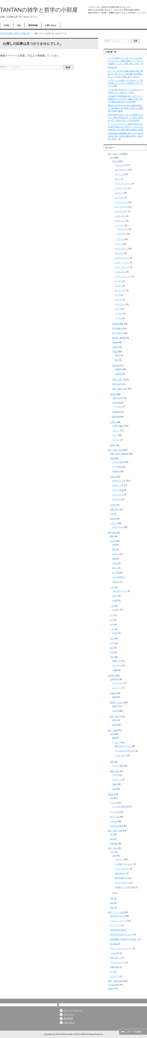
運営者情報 (33, 25)
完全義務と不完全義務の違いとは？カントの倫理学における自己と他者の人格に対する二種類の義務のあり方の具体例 (125, 99)
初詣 (114, 549)
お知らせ (111, 988)
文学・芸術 (112, 848)
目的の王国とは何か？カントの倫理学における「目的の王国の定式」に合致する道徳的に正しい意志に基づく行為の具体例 (125, 117)
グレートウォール (117, 962)
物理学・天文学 (116, 702)
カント (117, 309)
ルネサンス (117, 499)
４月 (112, 615)
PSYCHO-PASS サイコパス (121, 935)
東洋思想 (116, 366)
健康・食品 (114, 771)
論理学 (113, 445)
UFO (117, 360)
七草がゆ (116, 582)
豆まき (115, 596)
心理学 (113, 422)
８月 (112, 638)
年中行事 (111, 533)
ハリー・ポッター (122, 869)
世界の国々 (114, 509)
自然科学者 (114, 679)
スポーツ (113, 523)
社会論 (115, 347)
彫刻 (112, 908)
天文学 (115, 711)
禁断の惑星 (114, 967)
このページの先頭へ (133, 1032)
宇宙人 (117, 355)
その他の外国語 (116, 826)
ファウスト (119, 859)
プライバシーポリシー (73, 1010)
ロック (117, 295)
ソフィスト (119, 225)
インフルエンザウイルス (125, 751)
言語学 (113, 519)
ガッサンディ (120, 290)
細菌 (114, 738)
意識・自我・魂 (118, 379)
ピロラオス (119, 197)
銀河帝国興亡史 (121, 878)
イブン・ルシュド (122, 267)
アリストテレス (121, 249)
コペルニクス (117, 683)
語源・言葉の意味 (115, 981)
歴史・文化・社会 (115, 450)
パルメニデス (120, 165)
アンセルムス (120, 272)
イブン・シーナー (122, 262)
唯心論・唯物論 (118, 338)
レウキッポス (120, 216)
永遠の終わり (120, 873)
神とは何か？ (117, 333)
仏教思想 (118, 374)
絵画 (112, 903)
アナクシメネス (121, 188)
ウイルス (116, 742)
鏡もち (115, 568)
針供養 (115, 600)
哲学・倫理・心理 (115, 154)
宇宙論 (115, 352)
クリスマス (117, 665)
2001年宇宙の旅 (116, 930)
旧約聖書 (116, 412)
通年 (112, 536)
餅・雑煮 (116, 573)
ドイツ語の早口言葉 (120, 806)
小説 (114, 856)
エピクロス (119, 253)
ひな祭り (116, 610)
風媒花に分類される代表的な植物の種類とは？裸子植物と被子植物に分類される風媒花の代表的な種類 (125, 108)
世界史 (113, 477)
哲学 (112, 158)
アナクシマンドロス (123, 184)
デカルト (118, 286)
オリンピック (117, 527)
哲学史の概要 (117, 324)
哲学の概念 (117, 328)
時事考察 (113, 844)
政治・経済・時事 (115, 831)
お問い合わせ (50, 25)
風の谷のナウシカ (117, 916)
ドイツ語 (113, 803)
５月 (112, 620)
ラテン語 (113, 821)
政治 (112, 834)
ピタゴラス (119, 193)
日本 (112, 514)
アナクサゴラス (121, 211)
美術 (112, 898)
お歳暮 (115, 670)
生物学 (113, 693)
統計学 (115, 725)
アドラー (116, 440)
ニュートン (117, 688)
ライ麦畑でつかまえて (124, 864)
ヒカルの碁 (114, 953)
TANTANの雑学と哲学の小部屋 (39, 10)
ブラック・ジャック (118, 921)
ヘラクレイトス (121, 202)
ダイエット (117, 780)
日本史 (113, 505)
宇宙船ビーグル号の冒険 (125, 887)
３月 (112, 606)
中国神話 (116, 471)
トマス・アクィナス (123, 276)
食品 (114, 789)
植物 (114, 697)
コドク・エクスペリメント (121, 948)
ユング (115, 435)
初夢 (114, 559)
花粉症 (115, 784)
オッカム (118, 281)
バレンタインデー (119, 591)
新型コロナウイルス (123, 746)
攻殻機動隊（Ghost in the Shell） (124, 939)
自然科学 (111, 676)
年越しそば (117, 661)
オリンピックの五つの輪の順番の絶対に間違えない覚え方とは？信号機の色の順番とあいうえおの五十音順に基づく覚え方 (125, 74)
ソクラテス (119, 239)
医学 (112, 734)
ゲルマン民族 (117, 490)
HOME (6, 25)
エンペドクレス (121, 207)
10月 (112, 648)
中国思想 (118, 369)
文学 (112, 852)
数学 (114, 720)
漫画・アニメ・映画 (116, 912)
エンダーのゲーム (122, 883)
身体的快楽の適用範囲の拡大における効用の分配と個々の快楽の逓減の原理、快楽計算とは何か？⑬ (125, 136)
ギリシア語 (114, 817)
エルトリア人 (117, 495)
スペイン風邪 (117, 766)
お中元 (115, 633)
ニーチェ (118, 318)
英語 (112, 798)
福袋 (114, 545)
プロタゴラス (122, 229)
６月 (112, 625)
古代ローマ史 (117, 485)
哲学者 (115, 161)
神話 (112, 458)
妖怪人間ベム (115, 958)
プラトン (118, 244)
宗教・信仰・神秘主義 (119, 454)
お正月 (113, 541)
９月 (112, 643)
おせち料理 (117, 577)
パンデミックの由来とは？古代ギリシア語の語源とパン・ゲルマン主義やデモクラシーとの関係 (125, 83)
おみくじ (116, 554)
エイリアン (114, 976)
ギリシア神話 (117, 462)
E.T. (111, 972)
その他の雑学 (113, 985)
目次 (19, 25)
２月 (112, 587)
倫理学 (113, 394)
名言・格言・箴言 (119, 389)
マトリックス (115, 925)
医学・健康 (112, 730)
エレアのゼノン (121, 170)
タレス (117, 179)
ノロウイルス (120, 755)
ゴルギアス (121, 234)
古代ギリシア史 (118, 481)
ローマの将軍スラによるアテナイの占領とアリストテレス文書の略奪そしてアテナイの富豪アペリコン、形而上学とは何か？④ (125, 61)
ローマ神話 (117, 467)
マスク (115, 775)
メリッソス (119, 174)
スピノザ (118, 300)
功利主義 (116, 403)
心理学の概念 (117, 426)
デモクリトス (120, 221)
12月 (112, 657)
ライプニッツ (120, 304)
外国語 (110, 794)
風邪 (112, 762)
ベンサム (118, 406)
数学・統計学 (115, 716)
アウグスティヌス (122, 258)
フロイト (116, 430)
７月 (112, 629)
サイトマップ (69, 1014)
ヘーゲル (118, 314)
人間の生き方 (117, 398)
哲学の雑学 (117, 384)
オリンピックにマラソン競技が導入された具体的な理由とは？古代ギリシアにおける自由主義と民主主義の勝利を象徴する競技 (125, 127)
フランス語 (114, 812)
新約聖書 (116, 417)
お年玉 (115, 563)
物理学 (115, 706)
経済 (112, 839)
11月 (112, 652)
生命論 (115, 342)
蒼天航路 (113, 944)
